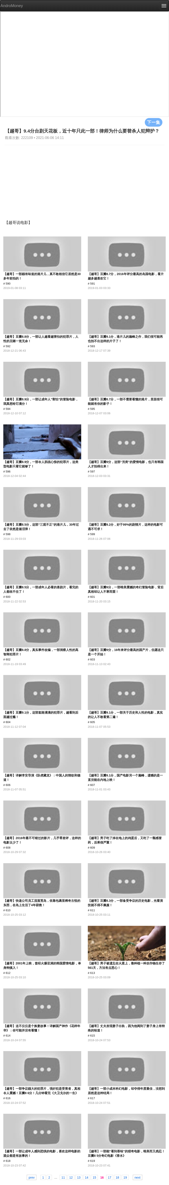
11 (63, 1177)
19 (125, 1177)
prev (32, 1177)
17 (109, 1177)
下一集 (153, 122)
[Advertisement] (84, 178)
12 (71, 1177)
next (137, 1177)
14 (86, 1177)
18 (117, 1177)
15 (94, 1177)
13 (79, 1177)
